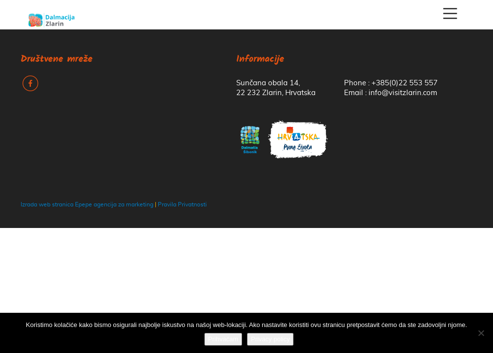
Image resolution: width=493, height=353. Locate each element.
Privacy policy (270, 339)
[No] (481, 333)
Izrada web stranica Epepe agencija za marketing (87, 204)
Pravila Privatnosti (182, 204)
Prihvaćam (223, 339)
